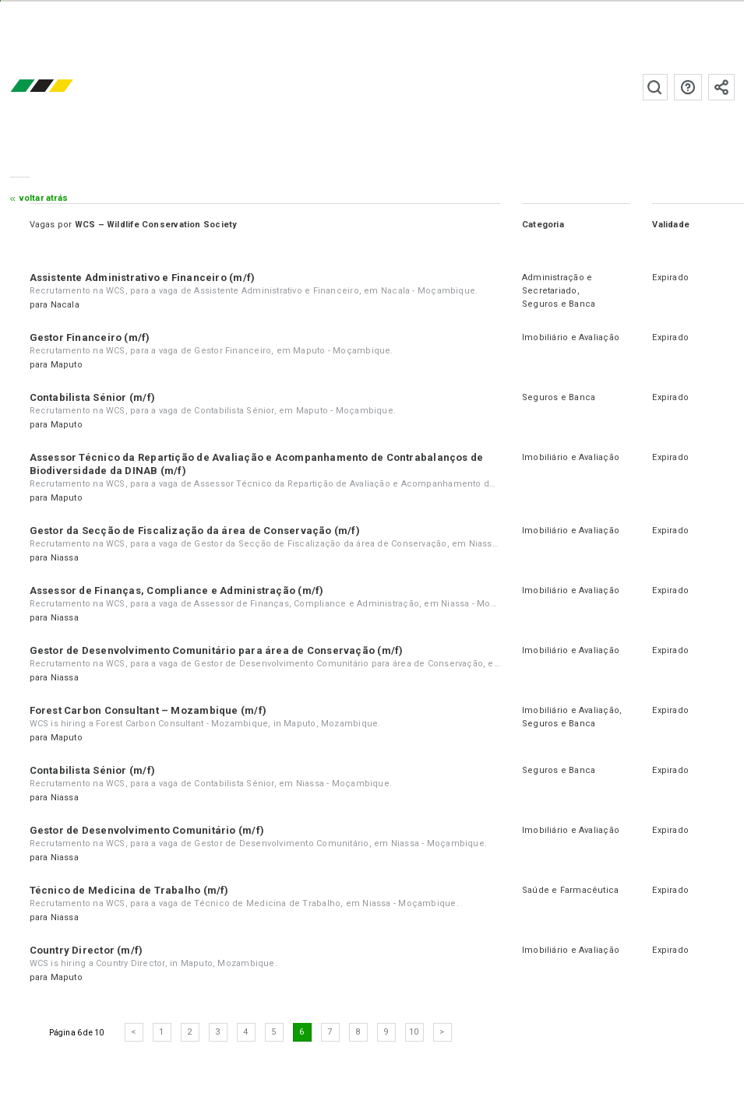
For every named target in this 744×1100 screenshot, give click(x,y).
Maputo (67, 365)
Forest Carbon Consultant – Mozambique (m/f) (148, 710)
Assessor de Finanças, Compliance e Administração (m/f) (177, 590)
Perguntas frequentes (688, 87)
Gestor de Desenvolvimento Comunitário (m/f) (147, 830)
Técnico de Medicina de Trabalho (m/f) (129, 890)
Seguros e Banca (558, 304)
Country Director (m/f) (86, 950)
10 (413, 1032)
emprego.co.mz (64, 87)
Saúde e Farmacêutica (570, 890)
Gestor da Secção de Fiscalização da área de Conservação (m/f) (195, 530)
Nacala (65, 305)
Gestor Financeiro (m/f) (90, 337)
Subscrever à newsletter (721, 87)
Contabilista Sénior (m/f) (93, 397)
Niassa (65, 558)
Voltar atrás (44, 198)
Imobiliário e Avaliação (570, 337)
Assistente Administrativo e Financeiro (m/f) (143, 277)
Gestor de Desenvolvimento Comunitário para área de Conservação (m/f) (217, 650)
